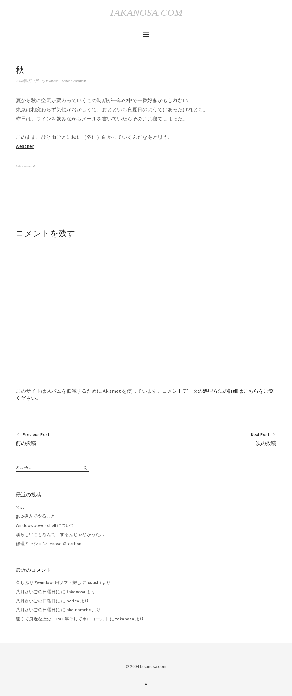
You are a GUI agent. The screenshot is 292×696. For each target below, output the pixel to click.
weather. (25, 146)
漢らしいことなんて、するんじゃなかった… (60, 534)
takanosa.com (146, 12)
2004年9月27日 (27, 81)
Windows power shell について (45, 525)
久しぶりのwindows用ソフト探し (48, 582)
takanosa (52, 81)
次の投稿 (263, 438)
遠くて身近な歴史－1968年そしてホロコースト (62, 619)
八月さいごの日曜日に (38, 591)
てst (20, 507)
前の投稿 (32, 438)
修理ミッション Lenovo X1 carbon (48, 543)
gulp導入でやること (35, 516)
